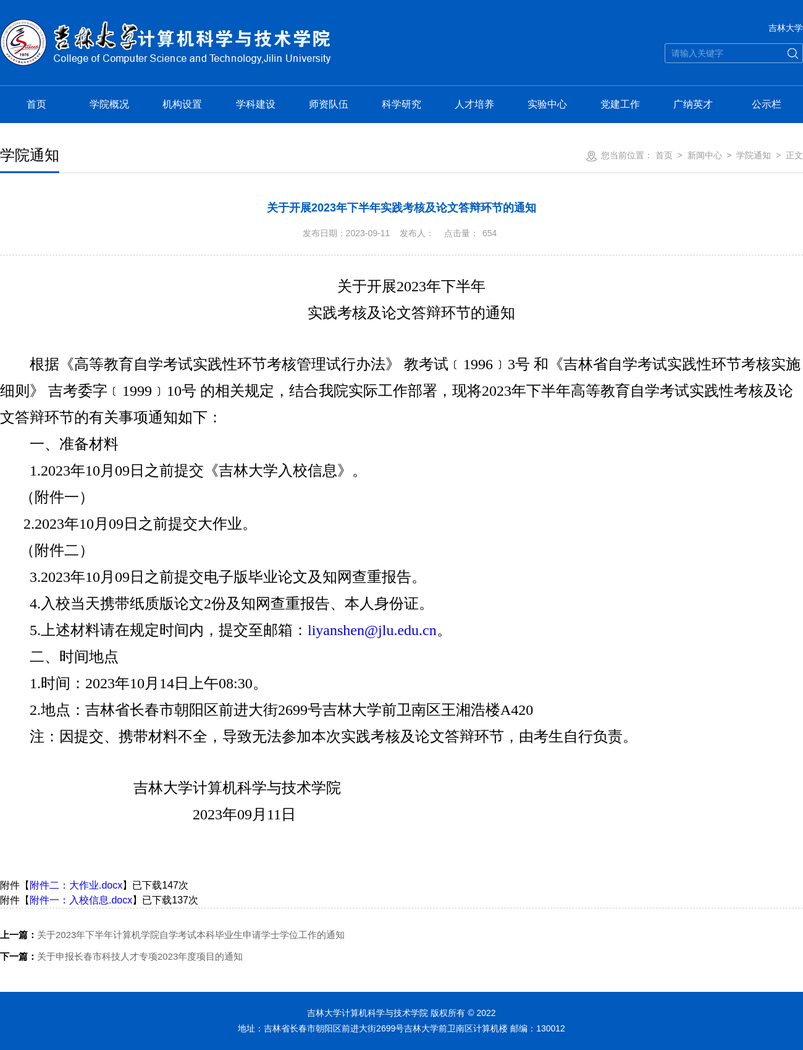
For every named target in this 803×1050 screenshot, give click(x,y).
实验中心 (547, 104)
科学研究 (401, 104)
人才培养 (474, 104)
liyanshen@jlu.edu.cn (372, 630)
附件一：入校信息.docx (81, 900)
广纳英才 (693, 104)
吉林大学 (785, 28)
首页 (36, 104)
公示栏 (766, 104)
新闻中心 (704, 155)
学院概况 (109, 104)
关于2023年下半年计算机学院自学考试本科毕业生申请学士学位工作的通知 (172, 934)
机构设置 (182, 104)
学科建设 (255, 104)
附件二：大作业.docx (76, 885)
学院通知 (753, 155)
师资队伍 (328, 104)
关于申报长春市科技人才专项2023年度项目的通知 (121, 956)
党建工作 (620, 104)
